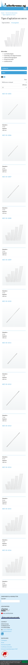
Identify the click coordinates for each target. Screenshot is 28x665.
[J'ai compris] (25, 662)
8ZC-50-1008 (6, 218)
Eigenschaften (6, 22)
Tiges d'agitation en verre (9, 14)
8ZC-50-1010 (6, 301)
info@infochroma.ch (6, 631)
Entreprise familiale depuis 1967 (9, 649)
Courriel (3, 598)
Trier (25, 79)
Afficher (24, 85)
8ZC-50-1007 (6, 177)
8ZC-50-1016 (6, 550)
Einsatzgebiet (15, 22)
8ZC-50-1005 (6, 94)
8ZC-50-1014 (6, 467)
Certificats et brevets (6, 646)
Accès (2, 642)
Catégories (14, 68)
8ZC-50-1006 (6, 135)
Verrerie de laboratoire (11, 13)
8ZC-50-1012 (6, 384)
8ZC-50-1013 (6, 426)
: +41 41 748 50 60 (7, 629)
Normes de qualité (6, 644)
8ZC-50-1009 (6, 260)
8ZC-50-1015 (6, 509)
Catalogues (4, 640)
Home (2, 13)
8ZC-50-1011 (6, 343)
